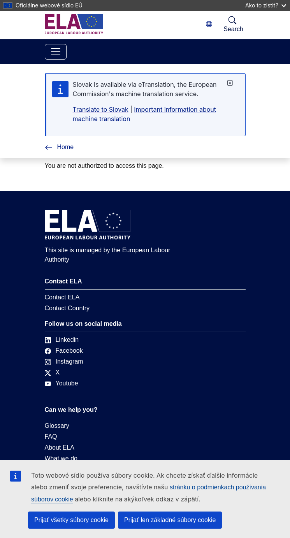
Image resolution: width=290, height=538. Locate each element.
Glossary (57, 425)
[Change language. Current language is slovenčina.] (209, 24)
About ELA (60, 447)
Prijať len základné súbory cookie (170, 520)
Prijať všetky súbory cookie (71, 520)
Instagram (64, 361)
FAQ (51, 436)
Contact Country (67, 308)
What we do (61, 458)
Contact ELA (62, 297)
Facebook (64, 350)
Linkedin (62, 339)
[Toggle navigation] (56, 52)
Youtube (61, 383)
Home (59, 147)
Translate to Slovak (100, 109)
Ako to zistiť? (265, 5)
